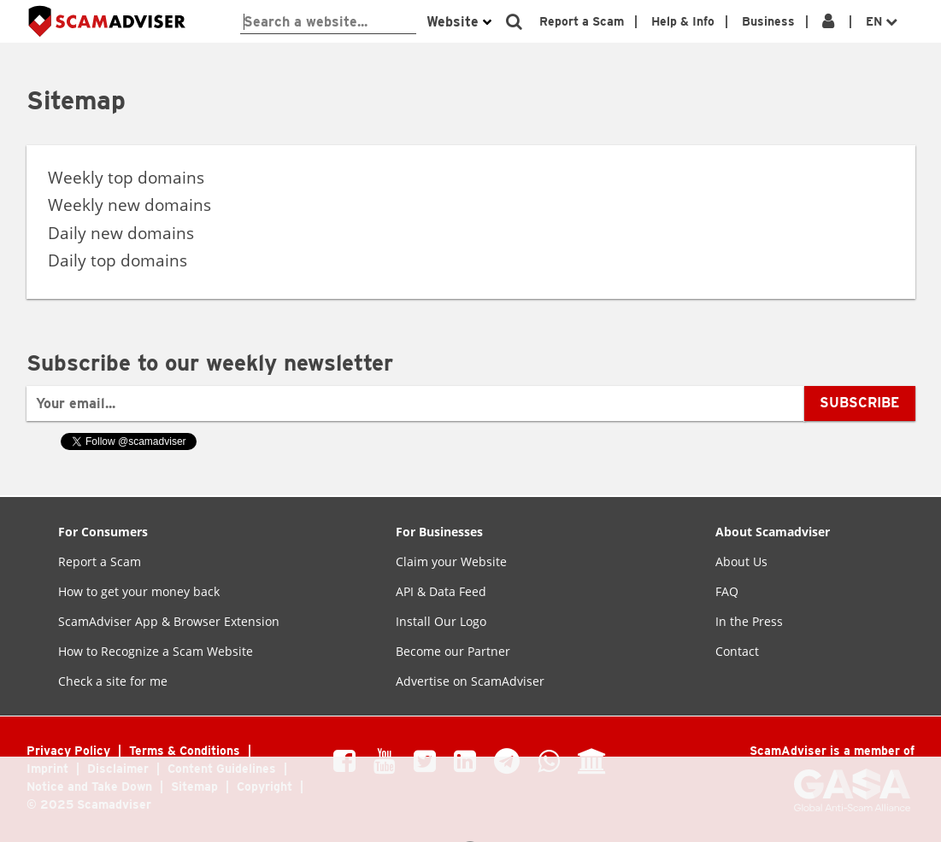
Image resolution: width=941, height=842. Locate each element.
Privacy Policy (70, 750)
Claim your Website (451, 561)
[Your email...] (416, 403)
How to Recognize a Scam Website (155, 651)
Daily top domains (117, 260)
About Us (741, 561)
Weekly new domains (129, 205)
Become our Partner (453, 651)
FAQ (726, 591)
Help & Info (683, 21)
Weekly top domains (126, 178)
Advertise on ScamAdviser (470, 681)
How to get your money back (139, 591)
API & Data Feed (441, 591)
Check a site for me (113, 681)
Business (768, 21)
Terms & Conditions (186, 750)
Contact (737, 651)
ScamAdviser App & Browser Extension (168, 621)
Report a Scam (581, 21)
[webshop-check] (328, 22)
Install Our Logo (441, 621)
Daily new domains (121, 233)
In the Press (749, 621)
